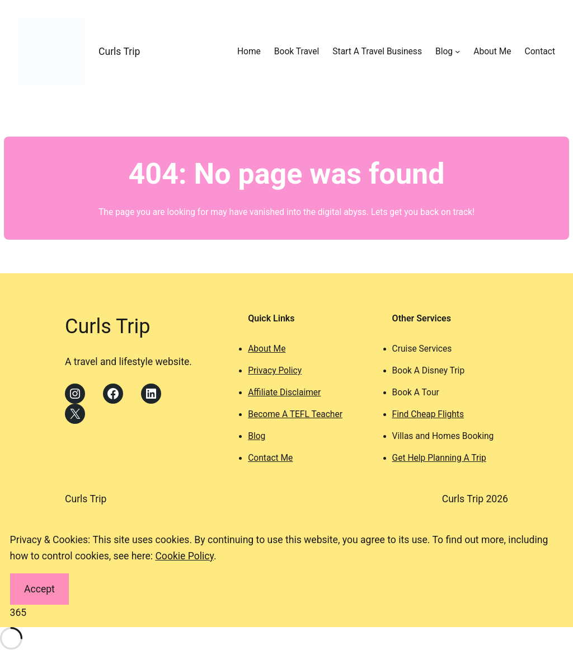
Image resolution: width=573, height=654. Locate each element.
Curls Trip (119, 51)
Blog (256, 436)
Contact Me (270, 458)
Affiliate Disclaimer (284, 392)
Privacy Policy (275, 371)
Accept (39, 589)
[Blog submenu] (457, 51)
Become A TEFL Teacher (295, 414)
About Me (266, 349)
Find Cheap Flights (428, 414)
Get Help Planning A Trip (439, 458)
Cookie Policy (184, 556)
